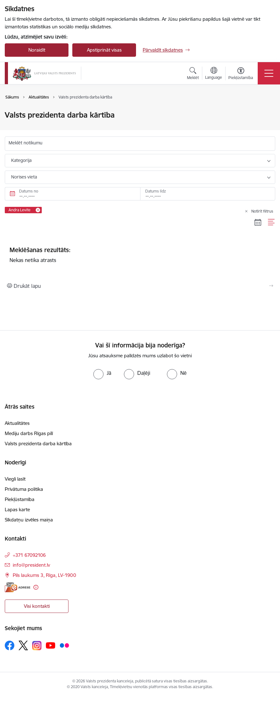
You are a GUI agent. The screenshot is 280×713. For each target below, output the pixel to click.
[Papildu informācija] (35, 587)
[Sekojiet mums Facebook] (9, 645)
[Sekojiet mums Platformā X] (23, 645)
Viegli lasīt (15, 479)
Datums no (28, 191)
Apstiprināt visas (104, 50)
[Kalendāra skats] (258, 222)
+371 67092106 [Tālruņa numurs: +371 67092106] (29, 555)
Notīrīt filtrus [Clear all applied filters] (262, 211)
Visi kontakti (37, 606)
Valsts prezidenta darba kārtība (38, 443)
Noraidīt (36, 50)
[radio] (102, 373)
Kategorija (21, 160)
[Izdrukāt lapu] (140, 286)
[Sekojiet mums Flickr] (64, 645)
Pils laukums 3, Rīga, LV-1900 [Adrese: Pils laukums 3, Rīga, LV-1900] (44, 575)
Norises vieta (24, 177)
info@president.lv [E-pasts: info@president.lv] (31, 565)
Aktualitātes (17, 423)
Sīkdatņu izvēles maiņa (29, 520)
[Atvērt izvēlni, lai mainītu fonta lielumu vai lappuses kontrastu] (240, 74)
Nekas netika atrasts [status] (140, 254)
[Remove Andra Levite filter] (38, 210)
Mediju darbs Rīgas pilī (29, 433)
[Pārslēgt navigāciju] (269, 73)
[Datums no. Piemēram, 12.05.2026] (72, 193)
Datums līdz (155, 191)
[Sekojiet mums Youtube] (50, 645)
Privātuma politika (24, 489)
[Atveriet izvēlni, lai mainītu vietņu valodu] (213, 74)
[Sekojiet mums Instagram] (37, 645)
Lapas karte (17, 509)
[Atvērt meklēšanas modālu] (193, 74)
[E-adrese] (17, 587)
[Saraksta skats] (271, 222)
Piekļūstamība (19, 499)
